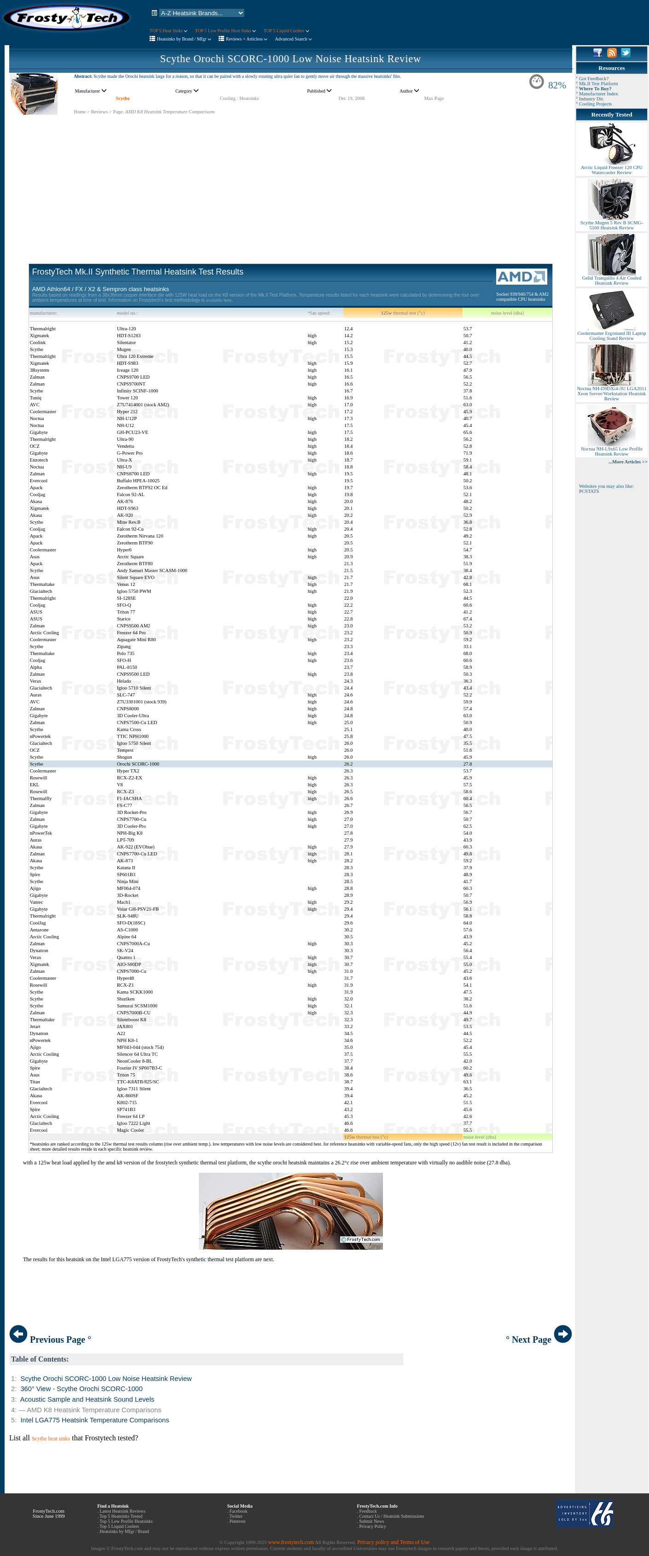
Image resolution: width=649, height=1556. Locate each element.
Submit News (371, 1521)
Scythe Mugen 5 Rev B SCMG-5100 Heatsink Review (611, 223)
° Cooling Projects (594, 103)
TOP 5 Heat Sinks (168, 30)
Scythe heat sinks (51, 1438)
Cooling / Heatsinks (239, 98)
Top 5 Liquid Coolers (119, 1526)
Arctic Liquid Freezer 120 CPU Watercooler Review (612, 168)
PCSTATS (589, 491)
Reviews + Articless (247, 38)
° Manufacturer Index (597, 93)
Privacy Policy (373, 1526)
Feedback (368, 1511)
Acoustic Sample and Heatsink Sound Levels (87, 1399)
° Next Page (539, 1339)
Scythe (122, 98)
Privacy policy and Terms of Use (393, 1542)
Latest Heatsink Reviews (122, 1511)
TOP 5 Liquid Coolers (286, 30)
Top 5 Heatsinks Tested (120, 1516)
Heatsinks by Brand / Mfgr (184, 38)
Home (80, 111)
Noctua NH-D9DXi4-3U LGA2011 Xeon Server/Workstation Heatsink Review (611, 391)
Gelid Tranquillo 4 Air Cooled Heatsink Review (611, 278)
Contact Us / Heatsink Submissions (391, 1516)
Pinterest (238, 1521)
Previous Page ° (50, 1339)
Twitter (236, 1516)
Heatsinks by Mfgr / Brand (124, 1531)
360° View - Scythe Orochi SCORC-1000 (81, 1388)
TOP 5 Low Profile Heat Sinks (225, 30)
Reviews (99, 111)
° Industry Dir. (590, 98)
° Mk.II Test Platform (597, 83)
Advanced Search (293, 38)
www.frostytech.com (291, 1542)
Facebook (239, 1511)
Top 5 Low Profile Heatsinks (125, 1521)
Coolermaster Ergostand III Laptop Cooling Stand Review (611, 334)
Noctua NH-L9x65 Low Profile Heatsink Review (612, 449)
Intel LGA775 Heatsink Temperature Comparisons (94, 1420)
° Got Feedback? (592, 78)
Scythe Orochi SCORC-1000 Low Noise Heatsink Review (290, 58)
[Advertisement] (291, 179)
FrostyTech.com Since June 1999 (49, 1514)
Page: (118, 111)
